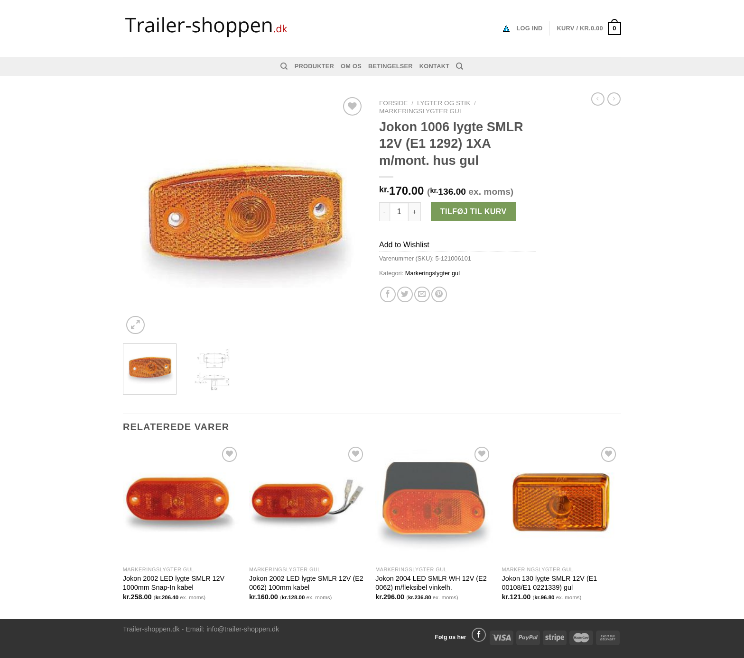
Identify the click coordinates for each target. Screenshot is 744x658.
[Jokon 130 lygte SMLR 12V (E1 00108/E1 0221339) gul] (560, 502)
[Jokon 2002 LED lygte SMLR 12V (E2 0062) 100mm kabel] (307, 502)
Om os (351, 66)
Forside (393, 103)
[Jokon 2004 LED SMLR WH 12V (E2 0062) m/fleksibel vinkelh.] (434, 502)
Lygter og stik (443, 103)
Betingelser (390, 66)
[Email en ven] (422, 294)
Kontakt (434, 66)
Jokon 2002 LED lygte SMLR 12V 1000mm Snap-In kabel (173, 583)
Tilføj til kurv (473, 211)
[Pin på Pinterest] (439, 294)
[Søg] (284, 66)
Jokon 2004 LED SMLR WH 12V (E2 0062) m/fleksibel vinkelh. (430, 583)
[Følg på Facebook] (479, 635)
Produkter (314, 66)
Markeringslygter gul (421, 111)
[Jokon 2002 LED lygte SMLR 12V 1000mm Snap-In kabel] (181, 502)
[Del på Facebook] (388, 294)
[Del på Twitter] (405, 294)
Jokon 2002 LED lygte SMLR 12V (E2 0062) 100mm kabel (306, 583)
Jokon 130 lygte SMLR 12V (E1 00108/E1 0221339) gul (549, 583)
